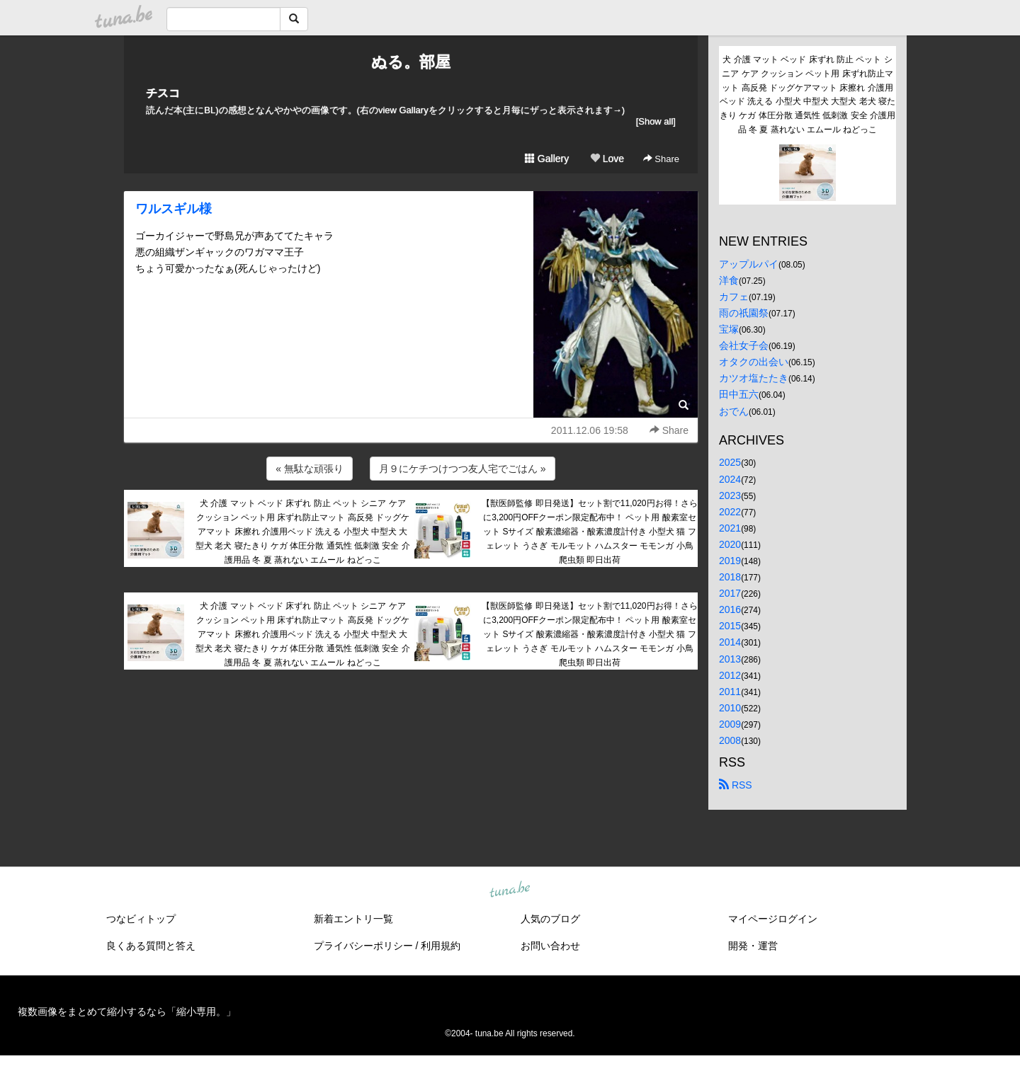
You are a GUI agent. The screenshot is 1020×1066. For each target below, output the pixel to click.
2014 (730, 642)
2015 (730, 625)
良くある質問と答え (151, 945)
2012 (730, 675)
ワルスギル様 (173, 209)
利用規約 (440, 945)
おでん (734, 411)
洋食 (729, 280)
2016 (730, 609)
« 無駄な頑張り (310, 468)
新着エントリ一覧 (353, 918)
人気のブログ (550, 918)
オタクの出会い (753, 361)
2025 (730, 462)
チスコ (163, 93)
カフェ (734, 296)
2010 (730, 707)
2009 (730, 724)
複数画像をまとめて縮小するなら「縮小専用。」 (127, 1011)
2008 (730, 740)
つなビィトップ (141, 918)
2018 (730, 577)
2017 (730, 593)
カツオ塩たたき (753, 378)
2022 (730, 511)
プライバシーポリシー (363, 945)
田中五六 (739, 394)
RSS (735, 785)
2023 (730, 495)
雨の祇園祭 (744, 313)
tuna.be (509, 890)
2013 (730, 659)
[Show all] (656, 121)
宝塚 (729, 329)
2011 (730, 691)
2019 (730, 560)
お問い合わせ (550, 945)
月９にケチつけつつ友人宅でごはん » (462, 468)
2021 (730, 528)
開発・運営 (753, 945)
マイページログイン (772, 918)
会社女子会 (744, 345)
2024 (730, 479)
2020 (730, 544)
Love (607, 158)
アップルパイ (748, 264)
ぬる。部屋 (410, 62)
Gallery (547, 158)
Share (661, 159)
